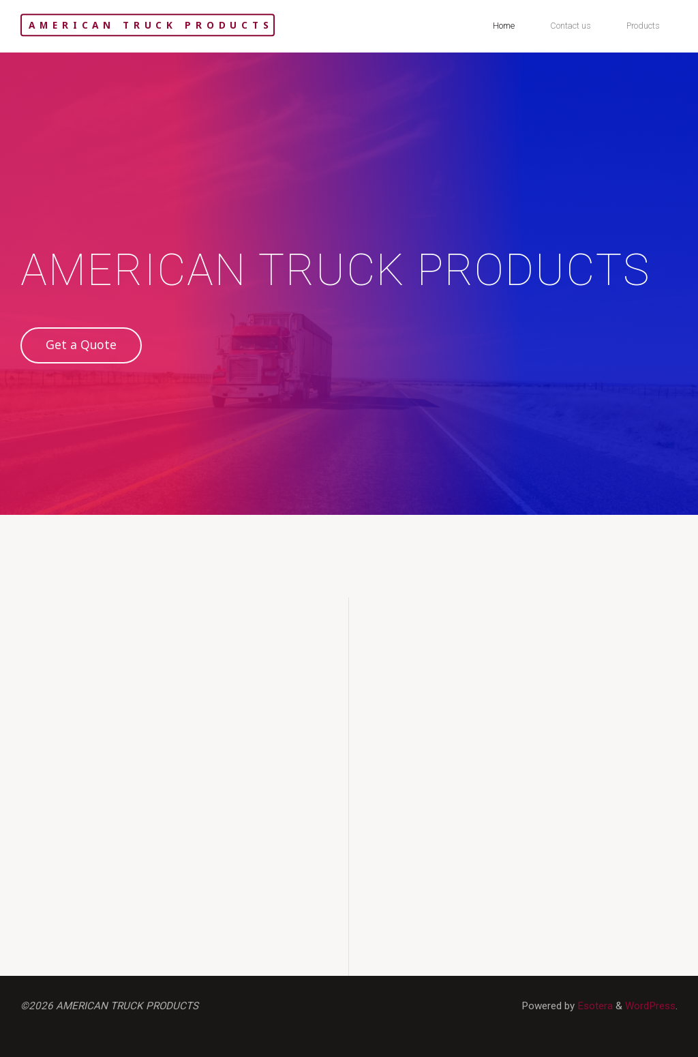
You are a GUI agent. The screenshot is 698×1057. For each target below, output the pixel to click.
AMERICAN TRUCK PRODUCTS (151, 24)
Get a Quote (81, 344)
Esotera (594, 1006)
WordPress (650, 1006)
